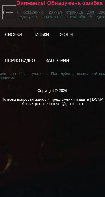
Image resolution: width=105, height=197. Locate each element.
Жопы (66, 34)
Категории (57, 60)
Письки (41, 34)
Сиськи (13, 34)
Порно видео (20, 60)
